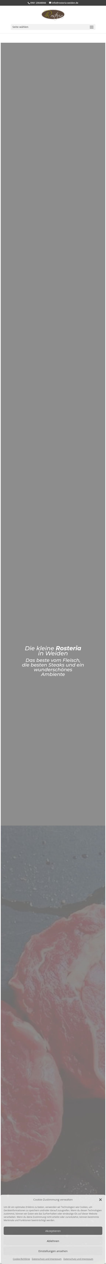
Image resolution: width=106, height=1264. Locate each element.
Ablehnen (53, 1241)
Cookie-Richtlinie (21, 1259)
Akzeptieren (53, 1231)
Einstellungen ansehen (53, 1251)
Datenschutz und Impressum (46, 1259)
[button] (100, 1199)
